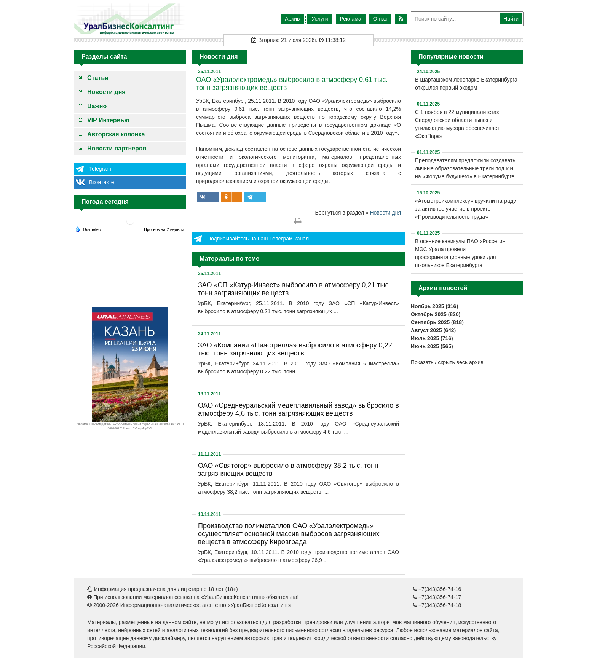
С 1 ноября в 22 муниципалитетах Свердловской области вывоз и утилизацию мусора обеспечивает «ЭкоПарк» (457, 124)
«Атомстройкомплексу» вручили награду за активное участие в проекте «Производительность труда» (465, 209)
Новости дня (106, 92)
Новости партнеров (116, 148)
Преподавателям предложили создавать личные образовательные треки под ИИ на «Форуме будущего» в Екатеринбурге (465, 168)
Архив (292, 19)
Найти (511, 19)
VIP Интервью (108, 120)
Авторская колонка (116, 134)
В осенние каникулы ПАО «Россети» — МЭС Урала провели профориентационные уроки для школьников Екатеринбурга (463, 253)
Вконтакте (101, 182)
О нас (380, 19)
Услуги (319, 19)
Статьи (98, 78)
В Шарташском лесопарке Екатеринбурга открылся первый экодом (466, 84)
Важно (97, 106)
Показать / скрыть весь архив (447, 362)
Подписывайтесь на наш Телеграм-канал (258, 238)
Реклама (350, 19)
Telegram (100, 169)
